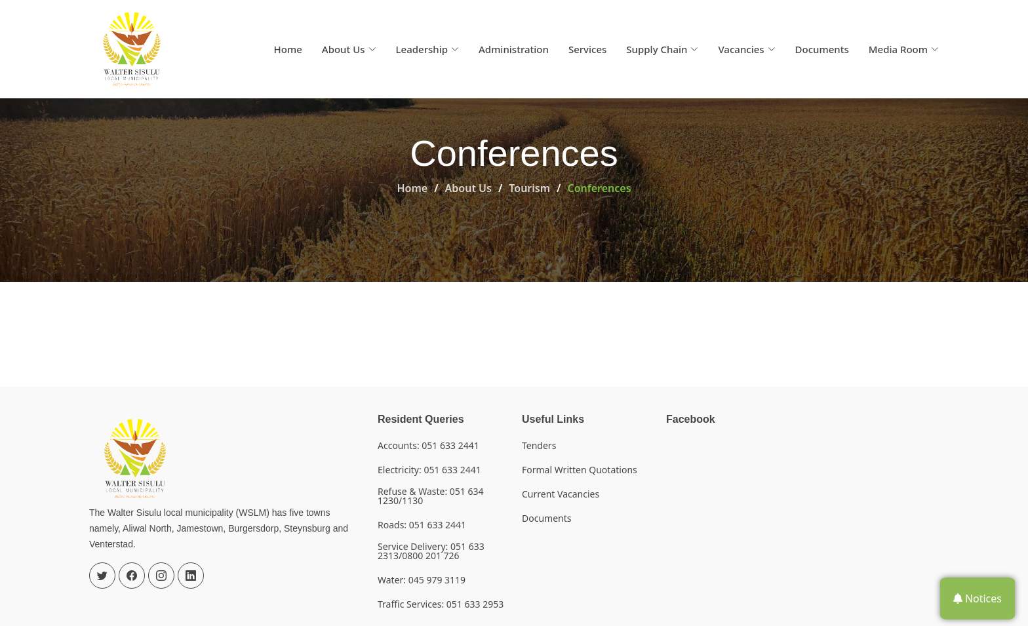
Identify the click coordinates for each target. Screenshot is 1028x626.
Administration (514, 49)
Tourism (529, 188)
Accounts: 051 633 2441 (428, 445)
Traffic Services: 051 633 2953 (441, 604)
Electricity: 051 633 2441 (429, 470)
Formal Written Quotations (579, 470)
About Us (468, 188)
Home (288, 49)
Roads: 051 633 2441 (422, 525)
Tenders (539, 445)
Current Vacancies (560, 494)
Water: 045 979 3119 (421, 580)
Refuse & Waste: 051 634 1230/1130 (431, 496)
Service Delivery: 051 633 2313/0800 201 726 (431, 551)
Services (587, 49)
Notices (977, 598)
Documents (822, 49)
